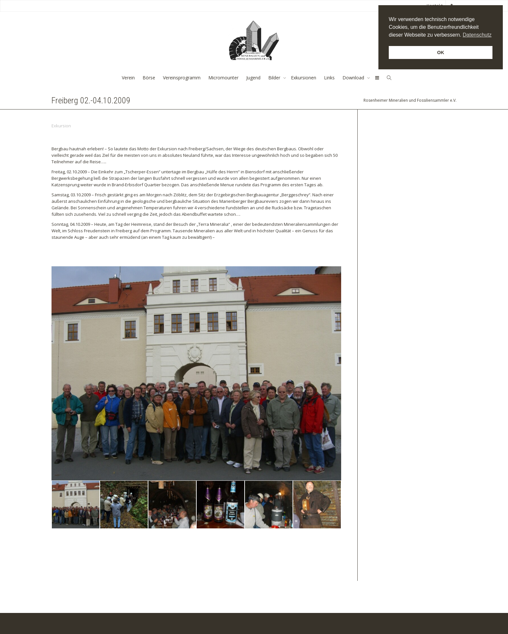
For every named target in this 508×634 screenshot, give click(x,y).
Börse (149, 78)
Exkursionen (303, 78)
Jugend (253, 78)
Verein (128, 78)
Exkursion (61, 126)
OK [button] (440, 52)
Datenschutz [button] (477, 35)
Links (329, 78)
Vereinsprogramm (182, 78)
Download (353, 78)
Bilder (275, 78)
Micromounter (223, 78)
